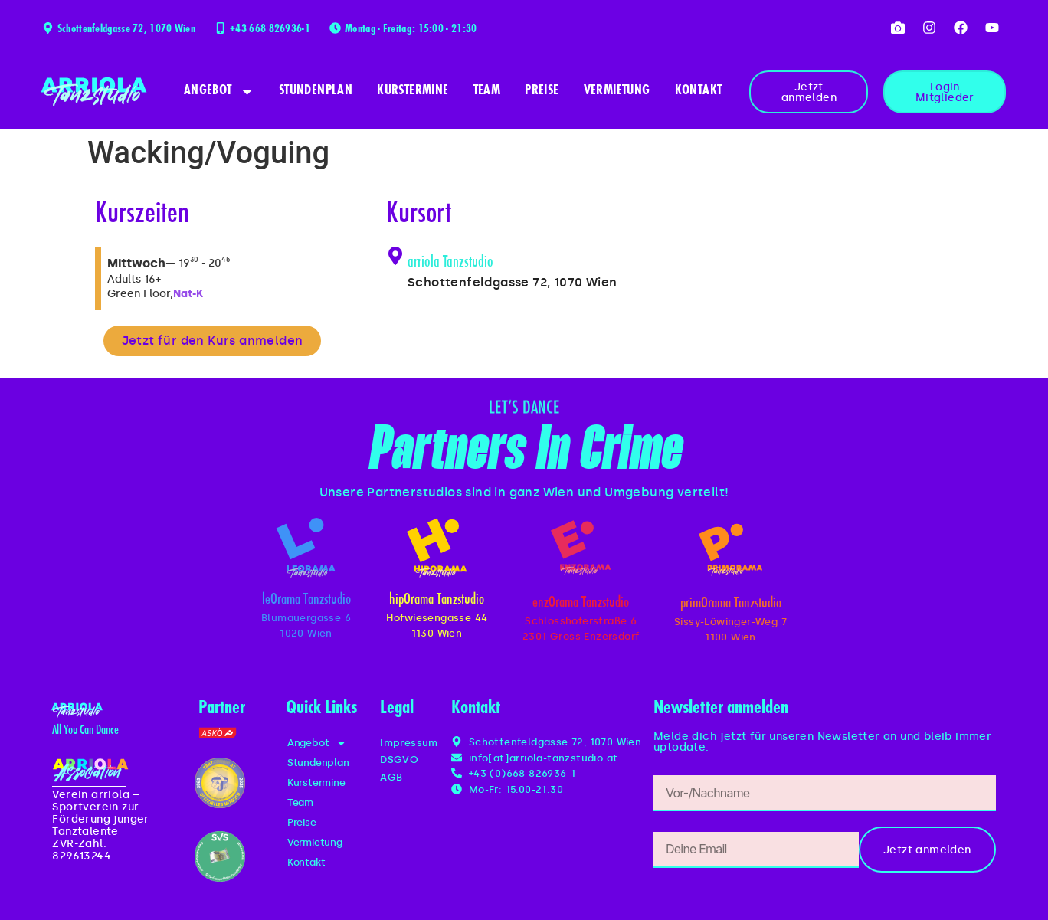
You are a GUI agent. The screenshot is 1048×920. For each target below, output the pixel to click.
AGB (391, 777)
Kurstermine (412, 91)
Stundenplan (315, 91)
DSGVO (399, 759)
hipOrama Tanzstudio (436, 600)
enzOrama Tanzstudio (580, 603)
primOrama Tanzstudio (730, 604)
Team (487, 91)
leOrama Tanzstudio (306, 600)
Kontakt (698, 91)
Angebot (219, 91)
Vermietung (617, 91)
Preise (541, 91)
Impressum (409, 742)
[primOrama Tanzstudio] (730, 549)
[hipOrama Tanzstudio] (437, 548)
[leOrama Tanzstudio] (306, 548)
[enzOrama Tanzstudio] (581, 548)
